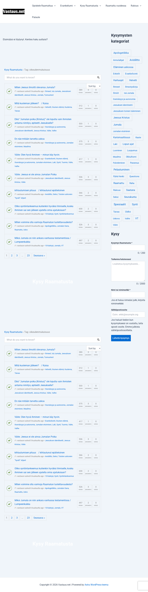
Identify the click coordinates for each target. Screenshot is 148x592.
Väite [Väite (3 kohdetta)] (115, 225)
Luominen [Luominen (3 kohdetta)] (117, 150)
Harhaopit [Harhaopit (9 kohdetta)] (118, 80)
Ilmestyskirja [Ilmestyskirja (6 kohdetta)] (131, 87)
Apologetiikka (50, 226)
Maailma (27, 146)
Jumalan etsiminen (43, 162)
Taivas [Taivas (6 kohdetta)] (116, 211)
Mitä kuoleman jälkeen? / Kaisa (32, 103)
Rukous (136, 6)
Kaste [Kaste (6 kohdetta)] (138, 137)
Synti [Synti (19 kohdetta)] (135, 204)
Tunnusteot (48, 95)
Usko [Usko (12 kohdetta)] (128, 211)
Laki (54, 162)
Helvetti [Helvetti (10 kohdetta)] (133, 80)
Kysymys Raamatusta (121, 243)
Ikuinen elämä (58, 107)
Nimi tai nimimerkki (120, 290)
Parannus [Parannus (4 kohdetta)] (134, 163)
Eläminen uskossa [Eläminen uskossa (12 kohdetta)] (123, 67)
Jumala (40, 95)
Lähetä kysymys (121, 338)
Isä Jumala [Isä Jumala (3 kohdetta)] (129, 93)
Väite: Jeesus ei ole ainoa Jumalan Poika (36, 174)
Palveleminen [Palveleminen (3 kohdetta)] (119, 163)
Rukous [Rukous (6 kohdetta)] (117, 190)
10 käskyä (49, 214)
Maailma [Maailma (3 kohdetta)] (117, 157)
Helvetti (48, 107)
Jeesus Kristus (30, 95)
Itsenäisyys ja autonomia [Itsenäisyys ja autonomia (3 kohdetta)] (124, 99)
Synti (59, 162)
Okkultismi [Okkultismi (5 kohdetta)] (131, 157)
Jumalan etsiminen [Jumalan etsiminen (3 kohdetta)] (121, 131)
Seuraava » (39, 255)
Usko (25, 230)
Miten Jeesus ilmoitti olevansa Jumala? (35, 87)
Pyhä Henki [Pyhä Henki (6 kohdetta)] (118, 176)
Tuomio (65, 162)
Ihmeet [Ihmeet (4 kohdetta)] (116, 87)
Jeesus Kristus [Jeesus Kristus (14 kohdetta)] (121, 117)
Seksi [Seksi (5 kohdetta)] (116, 197)
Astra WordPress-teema (96, 584)
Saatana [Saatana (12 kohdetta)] (130, 190)
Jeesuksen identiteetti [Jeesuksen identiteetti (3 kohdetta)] (123, 105)
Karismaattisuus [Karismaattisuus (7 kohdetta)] (121, 137)
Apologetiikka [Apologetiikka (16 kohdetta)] (121, 52)
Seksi (55, 194)
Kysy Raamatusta (90, 6)
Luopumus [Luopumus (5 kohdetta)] (132, 150)
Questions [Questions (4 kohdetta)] (134, 176)
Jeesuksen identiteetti (24, 131)
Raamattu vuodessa (116, 5)
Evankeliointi (50, 159)
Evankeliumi (68, 6)
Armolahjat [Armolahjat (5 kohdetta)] (118, 60)
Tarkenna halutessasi (121, 259)
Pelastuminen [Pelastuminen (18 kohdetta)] (122, 169)
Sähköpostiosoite (119, 310)
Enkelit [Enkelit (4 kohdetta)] (116, 74)
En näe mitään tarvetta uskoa (30, 138)
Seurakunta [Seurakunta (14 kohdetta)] (130, 196)
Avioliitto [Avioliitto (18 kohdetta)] (135, 60)
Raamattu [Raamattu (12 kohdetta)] (118, 183)
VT (62, 246)
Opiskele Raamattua (44, 6)
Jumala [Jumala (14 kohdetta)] (117, 124)
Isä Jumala (56, 91)
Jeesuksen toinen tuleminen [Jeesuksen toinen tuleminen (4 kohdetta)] (126, 111)
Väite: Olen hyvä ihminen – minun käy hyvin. (37, 154)
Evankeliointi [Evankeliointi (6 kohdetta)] (131, 73)
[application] (54, 6)
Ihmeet (48, 91)
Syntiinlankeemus (66, 214)
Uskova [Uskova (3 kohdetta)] (116, 218)
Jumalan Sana (63, 226)
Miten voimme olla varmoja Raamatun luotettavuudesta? (44, 222)
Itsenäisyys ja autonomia (55, 127)
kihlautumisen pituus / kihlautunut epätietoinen (40, 190)
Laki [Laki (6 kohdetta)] (115, 144)
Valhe (54, 131)
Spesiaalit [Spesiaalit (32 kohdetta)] (120, 204)
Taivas (17, 111)
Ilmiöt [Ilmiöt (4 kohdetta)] (116, 93)
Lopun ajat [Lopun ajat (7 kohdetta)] (128, 144)
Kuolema (68, 107)
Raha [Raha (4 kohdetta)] (132, 183)
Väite (49, 131)
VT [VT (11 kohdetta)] (136, 218)
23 (28, 255)
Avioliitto (48, 194)
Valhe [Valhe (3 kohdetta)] (127, 218)
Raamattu (19, 230)
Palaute (36, 17)
